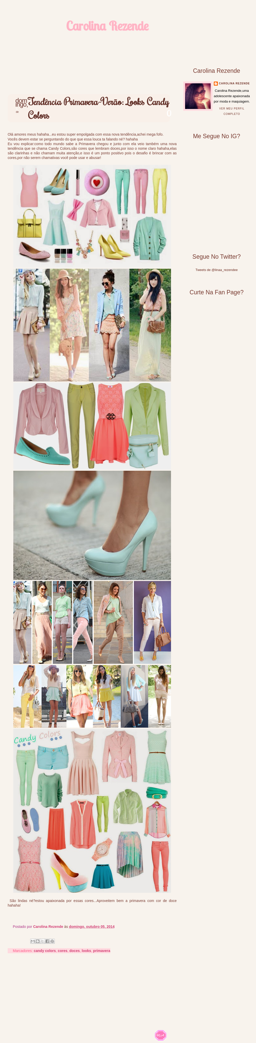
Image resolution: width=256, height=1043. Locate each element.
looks (86, 951)
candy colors (45, 951)
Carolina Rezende (107, 26)
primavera (101, 951)
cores (62, 951)
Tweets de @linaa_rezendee (217, 270)
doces (74, 951)
